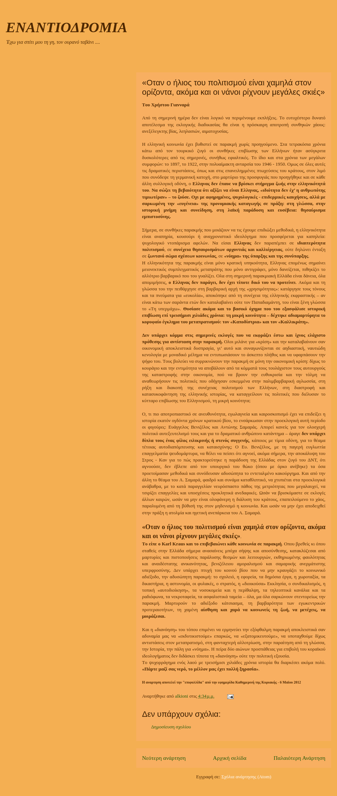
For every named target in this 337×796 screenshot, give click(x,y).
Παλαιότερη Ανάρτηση (299, 758)
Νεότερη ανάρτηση (164, 758)
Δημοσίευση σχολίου (171, 726)
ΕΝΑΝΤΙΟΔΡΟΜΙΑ (66, 27)
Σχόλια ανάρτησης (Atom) (246, 776)
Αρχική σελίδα (229, 758)
